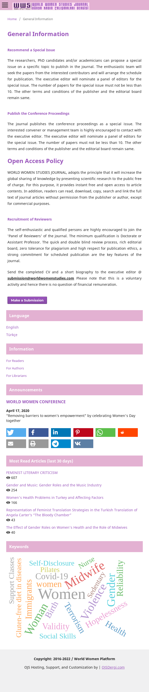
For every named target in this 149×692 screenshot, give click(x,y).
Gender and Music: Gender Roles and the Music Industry (53, 485)
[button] (16, 432)
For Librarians (16, 375)
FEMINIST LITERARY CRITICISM (32, 472)
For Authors (15, 368)
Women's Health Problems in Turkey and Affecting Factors (54, 497)
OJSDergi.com (113, 667)
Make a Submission (27, 300)
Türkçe (11, 334)
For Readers (15, 360)
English (12, 327)
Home (12, 19)
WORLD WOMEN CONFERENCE (36, 401)
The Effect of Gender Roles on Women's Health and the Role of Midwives (66, 527)
